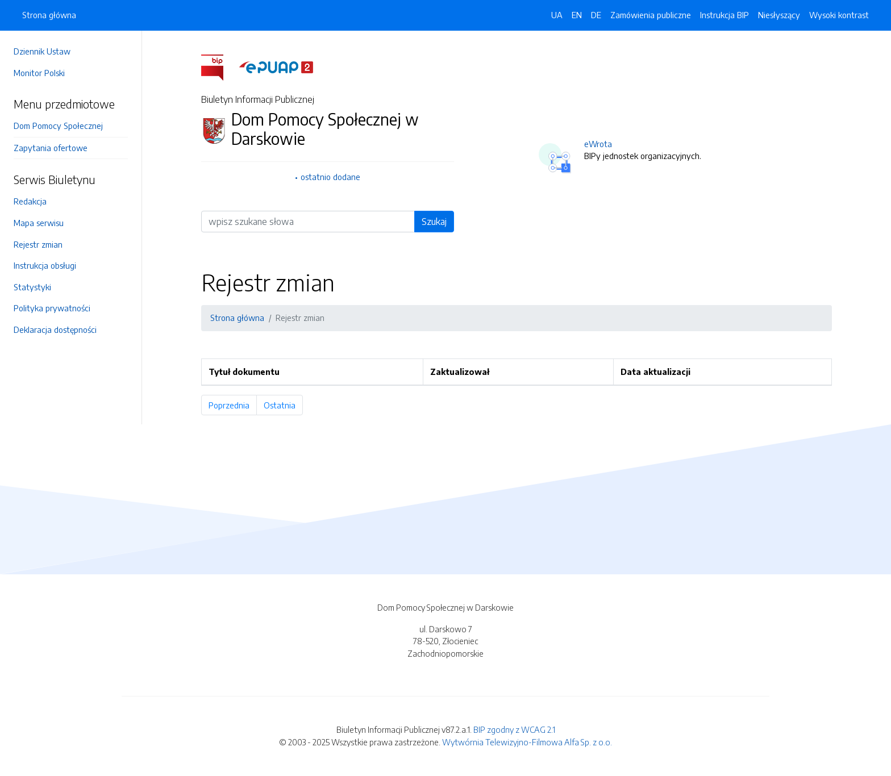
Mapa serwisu (39, 223)
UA (557, 15)
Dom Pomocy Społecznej (58, 125)
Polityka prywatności (52, 308)
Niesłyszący (779, 15)
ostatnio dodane (330, 177)
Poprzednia (233, 405)
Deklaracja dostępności (55, 329)
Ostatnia (283, 405)
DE (596, 15)
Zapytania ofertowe (51, 148)
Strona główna (49, 15)
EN (577, 15)
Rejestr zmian (38, 244)
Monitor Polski (39, 73)
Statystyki (32, 287)
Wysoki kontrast (839, 15)
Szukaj (434, 221)
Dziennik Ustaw (42, 51)
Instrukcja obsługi (45, 265)
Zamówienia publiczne (650, 15)
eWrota (598, 144)
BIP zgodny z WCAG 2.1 (514, 729)
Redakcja (30, 201)
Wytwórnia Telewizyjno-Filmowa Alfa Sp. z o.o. (527, 742)
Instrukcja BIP (724, 15)
